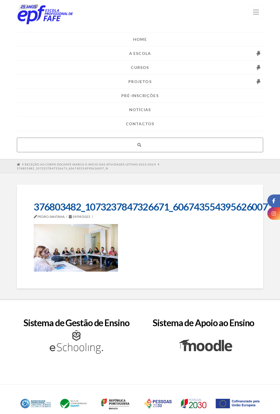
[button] (256, 12)
